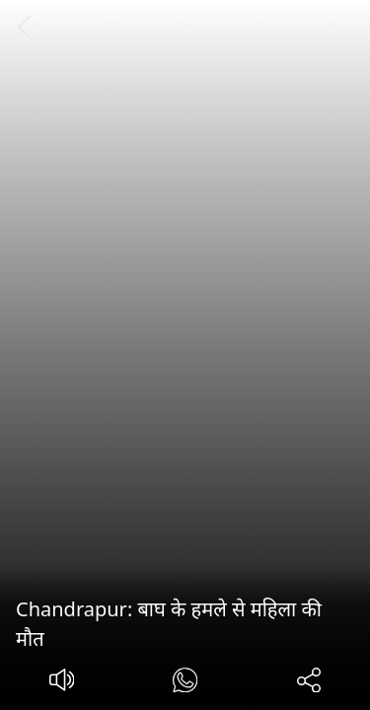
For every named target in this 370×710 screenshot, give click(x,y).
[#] (185, 683)
